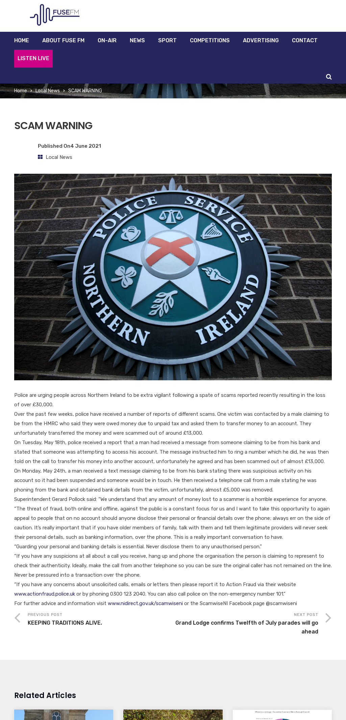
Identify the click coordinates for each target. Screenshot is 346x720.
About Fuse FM (63, 40)
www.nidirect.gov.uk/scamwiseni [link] (145, 603)
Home (21, 40)
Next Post (245, 624)
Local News (47, 91)
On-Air (107, 40)
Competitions (210, 40)
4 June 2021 (85, 146)
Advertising (261, 40)
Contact (305, 40)
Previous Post (100, 619)
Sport (167, 40)
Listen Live (33, 58)
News (137, 40)
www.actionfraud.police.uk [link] (44, 594)
